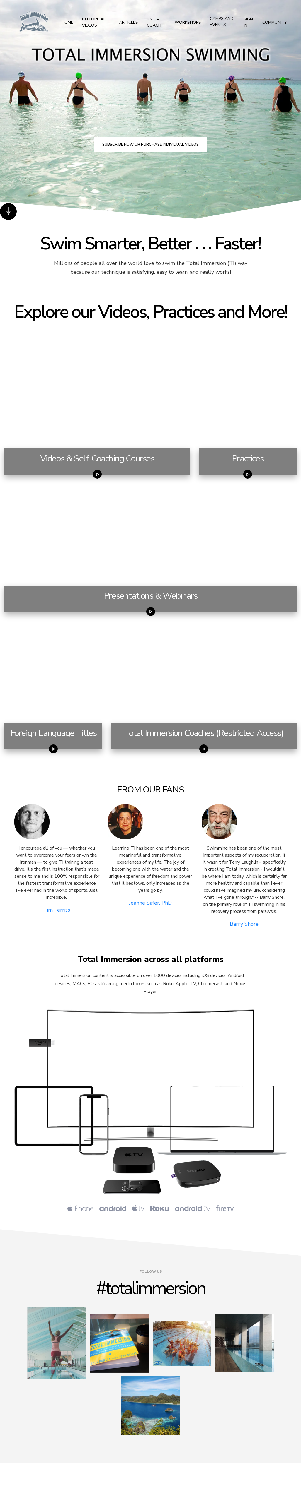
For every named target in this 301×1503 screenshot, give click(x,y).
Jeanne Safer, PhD (150, 902)
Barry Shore (244, 923)
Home (67, 22)
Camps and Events (222, 22)
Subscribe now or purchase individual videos (150, 144)
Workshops (188, 22)
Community (274, 22)
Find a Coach (154, 22)
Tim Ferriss (56, 909)
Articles (128, 22)
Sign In (248, 22)
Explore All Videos (95, 22)
